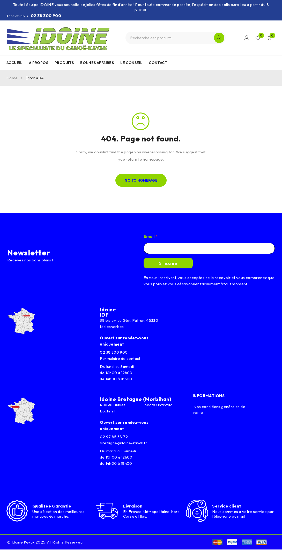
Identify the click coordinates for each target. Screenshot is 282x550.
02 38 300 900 (46, 15)
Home (12, 77)
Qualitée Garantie (51, 506)
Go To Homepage (141, 180)
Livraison (132, 506)
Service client (226, 506)
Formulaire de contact (120, 358)
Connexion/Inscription (246, 38)
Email (150, 236)
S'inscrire (168, 263)
